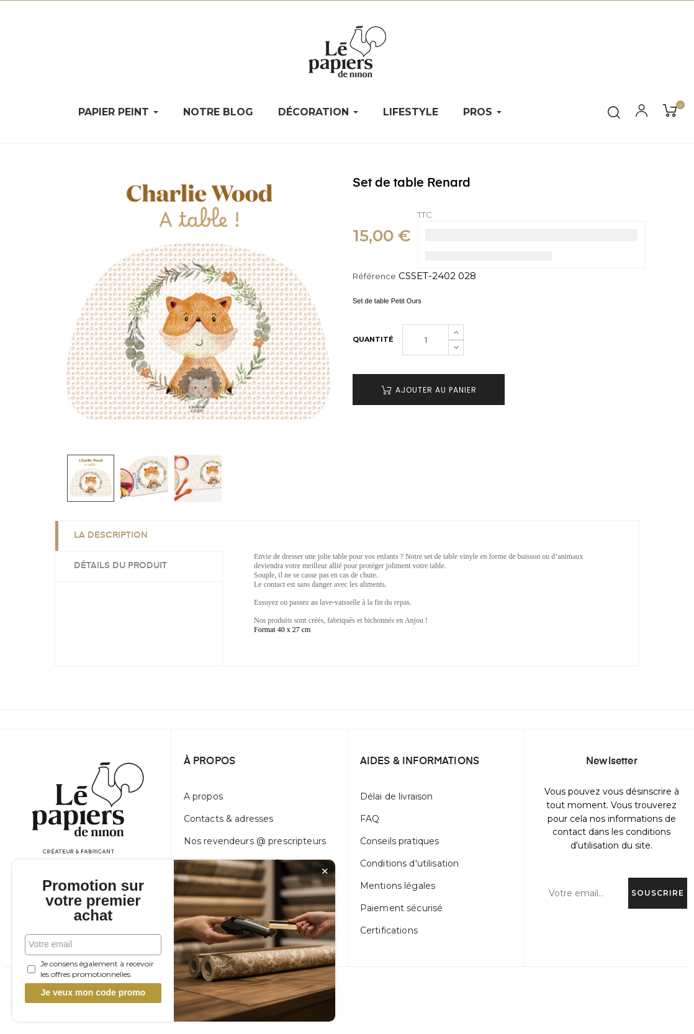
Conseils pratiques (399, 841)
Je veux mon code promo (93, 992)
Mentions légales (397, 885)
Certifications (389, 930)
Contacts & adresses (229, 818)
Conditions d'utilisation (409, 863)
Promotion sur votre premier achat (93, 900)
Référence (374, 276)
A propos (203, 796)
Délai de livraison (396, 796)
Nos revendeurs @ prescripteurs (255, 841)
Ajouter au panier (429, 390)
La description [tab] (111, 535)
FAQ (369, 818)
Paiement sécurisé (401, 908)
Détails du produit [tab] (120, 565)
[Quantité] (425, 339)
